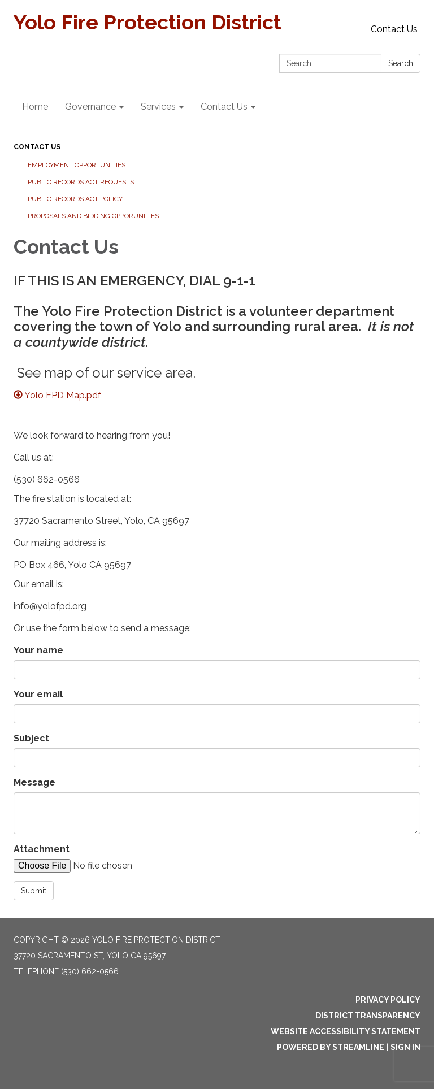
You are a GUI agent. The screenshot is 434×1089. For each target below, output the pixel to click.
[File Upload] (110, 866)
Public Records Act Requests (81, 182)
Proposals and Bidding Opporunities (93, 216)
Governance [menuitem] (90, 106)
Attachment (42, 849)
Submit (33, 890)
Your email (38, 694)
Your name (38, 650)
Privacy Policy (387, 999)
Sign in (405, 1047)
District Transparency (367, 1015)
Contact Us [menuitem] (224, 106)
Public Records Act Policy (75, 199)
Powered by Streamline (330, 1047)
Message (34, 782)
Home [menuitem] (35, 106)
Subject (31, 738)
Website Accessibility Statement (345, 1031)
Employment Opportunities (76, 165)
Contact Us (394, 29)
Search (400, 63)
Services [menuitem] (158, 106)
